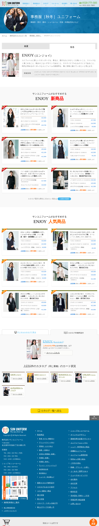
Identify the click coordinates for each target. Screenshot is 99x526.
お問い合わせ (76, 504)
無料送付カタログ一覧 (18, 36)
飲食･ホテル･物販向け (46, 439)
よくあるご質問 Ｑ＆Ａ (79, 471)
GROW (15, 375)
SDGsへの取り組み (78, 459)
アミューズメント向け (46, 442)
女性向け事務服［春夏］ (47, 454)
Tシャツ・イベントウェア (48, 465)
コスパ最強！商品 (44, 491)
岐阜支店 (74, 492)
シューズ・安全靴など (46, 477)
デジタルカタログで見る (26, 332)
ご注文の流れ (76, 463)
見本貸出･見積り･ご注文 (80, 496)
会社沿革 (74, 483)
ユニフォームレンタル (79, 443)
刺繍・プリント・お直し (80, 467)
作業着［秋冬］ (44, 462)
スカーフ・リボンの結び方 (47, 503)
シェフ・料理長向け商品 (80, 447)
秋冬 (72, 47)
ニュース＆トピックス (79, 475)
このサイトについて (10, 511)
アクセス (74, 488)
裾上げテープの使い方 (45, 507)
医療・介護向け (44, 450)
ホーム (4, 36)
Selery (40, 375)
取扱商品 (40, 435)
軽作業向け (43, 473)
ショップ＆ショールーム (80, 431)
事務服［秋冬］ (36, 36)
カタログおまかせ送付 (45, 487)
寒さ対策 (40, 499)
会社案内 (74, 479)
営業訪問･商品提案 (78, 500)
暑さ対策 (40, 495)
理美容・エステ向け (46, 446)
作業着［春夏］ (44, 458)
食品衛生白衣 (43, 469)
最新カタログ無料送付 (45, 483)
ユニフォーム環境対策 (79, 455)
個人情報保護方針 (9, 508)
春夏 (26, 46)
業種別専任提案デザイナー (81, 439)
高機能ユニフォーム (78, 451)
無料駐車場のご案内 (11, 502)
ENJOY (53, 341)
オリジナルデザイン (78, 435)
